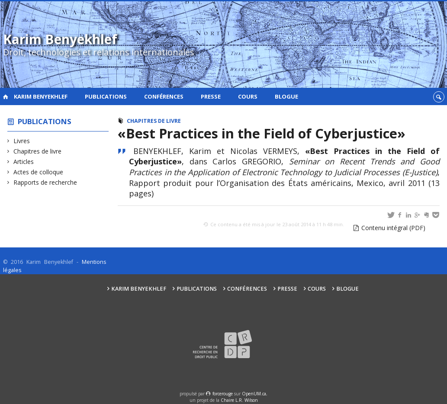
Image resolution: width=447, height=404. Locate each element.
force (222, 394)
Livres (22, 141)
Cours (247, 96)
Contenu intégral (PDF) (393, 228)
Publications (106, 96)
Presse (211, 96)
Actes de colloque (38, 172)
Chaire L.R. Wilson (239, 400)
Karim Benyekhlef (41, 96)
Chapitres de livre (37, 151)
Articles (24, 161)
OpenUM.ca (254, 394)
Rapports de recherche (45, 182)
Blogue (286, 96)
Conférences (163, 96)
